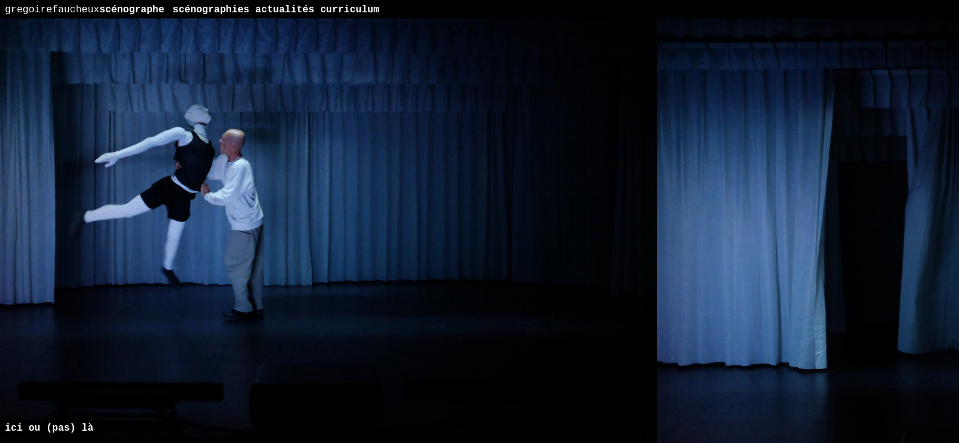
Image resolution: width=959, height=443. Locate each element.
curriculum (349, 9)
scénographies (211, 9)
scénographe (84, 9)
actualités (284, 9)
